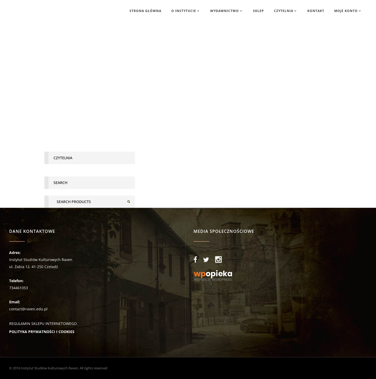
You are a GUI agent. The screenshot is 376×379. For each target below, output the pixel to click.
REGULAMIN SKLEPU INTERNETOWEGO (43, 323)
